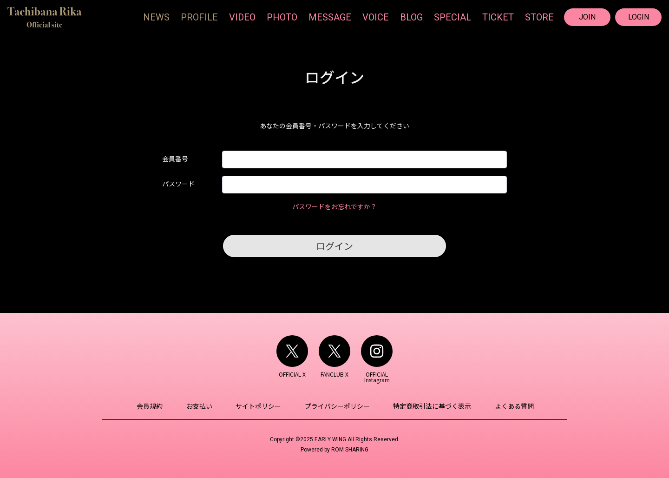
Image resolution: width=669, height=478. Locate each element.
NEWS (156, 17)
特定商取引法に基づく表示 (428, 406)
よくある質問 (507, 406)
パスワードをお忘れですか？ (334, 206)
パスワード (178, 183)
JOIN (587, 17)
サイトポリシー (259, 406)
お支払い (203, 406)
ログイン (334, 245)
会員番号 (175, 158)
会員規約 (156, 406)
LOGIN (638, 17)
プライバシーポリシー (335, 406)
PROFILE (199, 17)
